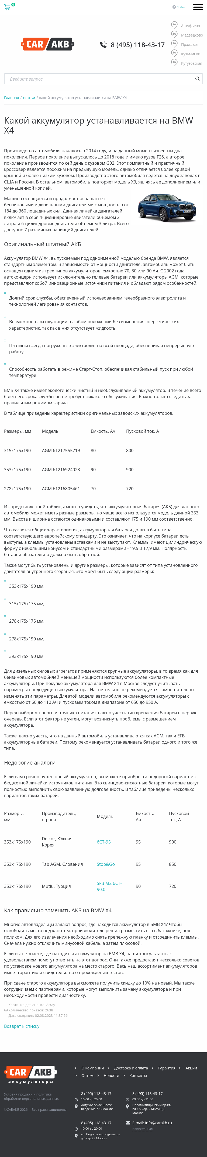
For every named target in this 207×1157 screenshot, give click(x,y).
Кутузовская (186, 63)
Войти (181, 7)
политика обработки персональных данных (31, 1096)
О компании (92, 1068)
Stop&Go (106, 864)
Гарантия (166, 1068)
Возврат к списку (21, 1026)
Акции (191, 1068)
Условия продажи (18, 1094)
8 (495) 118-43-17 (138, 44)
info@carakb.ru (158, 1122)
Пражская (184, 44)
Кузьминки (186, 54)
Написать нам (142, 1129)
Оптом (87, 1075)
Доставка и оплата (131, 1068)
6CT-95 (104, 842)
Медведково (187, 35)
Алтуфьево (185, 25)
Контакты (138, 1075)
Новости (111, 1075)
